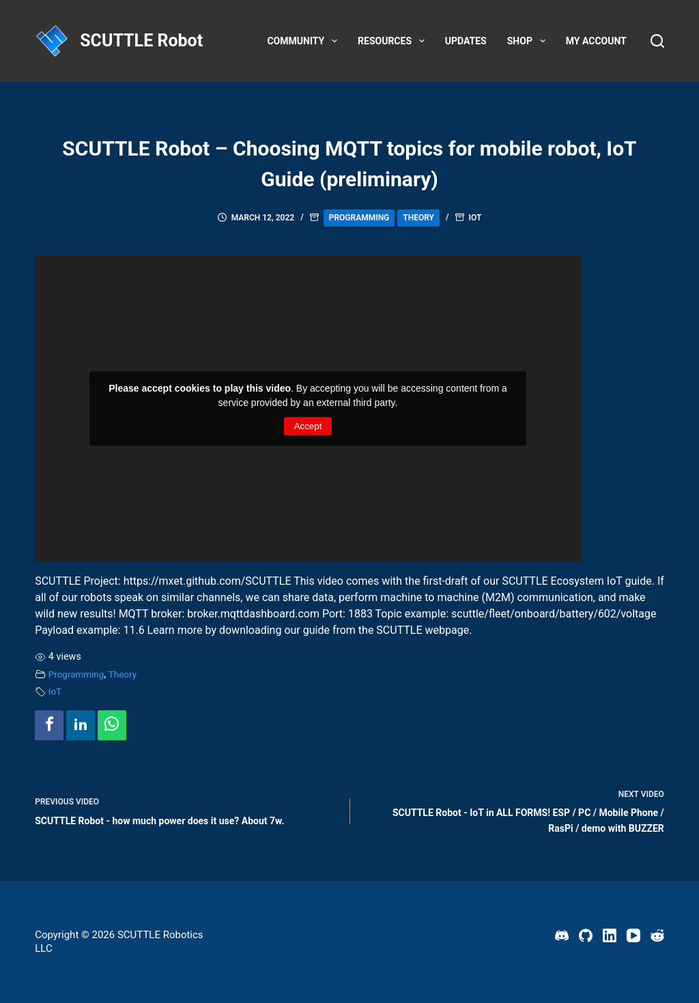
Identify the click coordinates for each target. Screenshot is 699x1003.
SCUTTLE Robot (141, 40)
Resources (394, 41)
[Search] (657, 41)
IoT (475, 217)
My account (596, 40)
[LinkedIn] (609, 935)
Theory (418, 217)
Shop (529, 41)
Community (305, 41)
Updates (466, 40)
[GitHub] (586, 935)
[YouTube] (633, 935)
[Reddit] (657, 935)
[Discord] (562, 935)
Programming (359, 217)
